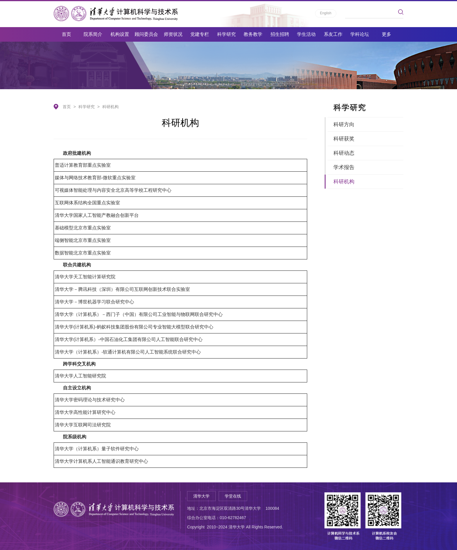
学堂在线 (233, 496)
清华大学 (201, 496)
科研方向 (343, 124)
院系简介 (93, 34)
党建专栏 (199, 34)
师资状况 (173, 34)
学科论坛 (359, 34)
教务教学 (253, 34)
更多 (386, 34)
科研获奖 (343, 139)
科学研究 (226, 34)
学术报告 (343, 167)
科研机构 (110, 106)
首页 (66, 34)
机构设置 (119, 34)
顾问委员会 (146, 34)
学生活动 (306, 34)
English (325, 13)
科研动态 (343, 153)
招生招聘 (279, 34)
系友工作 (333, 34)
